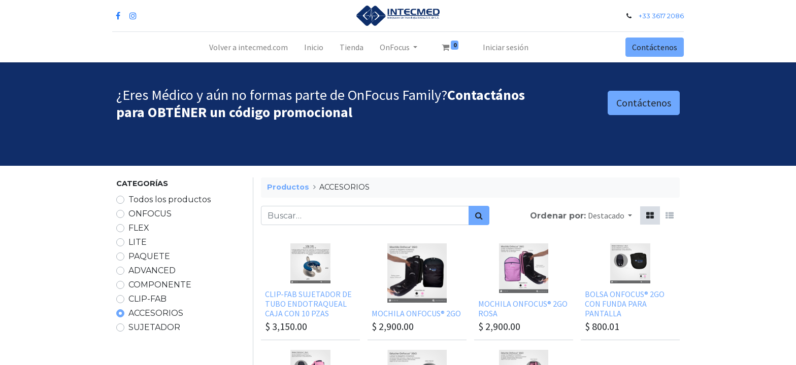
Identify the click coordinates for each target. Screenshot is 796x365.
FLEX (138, 228)
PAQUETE (149, 256)
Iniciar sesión (505, 47)
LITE (137, 242)
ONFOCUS (150, 213)
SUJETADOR (154, 327)
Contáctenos (650, 47)
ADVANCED (152, 270)
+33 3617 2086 (657, 16)
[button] (610, 215)
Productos (288, 187)
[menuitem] (248, 47)
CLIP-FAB (147, 299)
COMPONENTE (159, 284)
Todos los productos (169, 199)
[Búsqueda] (479, 215)
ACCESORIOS (155, 313)
